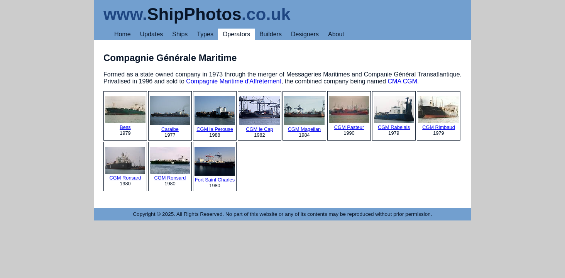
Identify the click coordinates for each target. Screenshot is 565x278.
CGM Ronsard (125, 164)
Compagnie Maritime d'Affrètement (233, 81)
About (336, 34)
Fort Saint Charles (215, 165)
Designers (305, 34)
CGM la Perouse (215, 114)
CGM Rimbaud (438, 113)
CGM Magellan (304, 114)
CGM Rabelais (394, 113)
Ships (180, 34)
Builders (270, 34)
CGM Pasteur (349, 113)
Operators (236, 34)
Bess (125, 113)
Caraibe (170, 114)
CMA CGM (402, 81)
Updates (151, 34)
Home (122, 34)
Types (205, 34)
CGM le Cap (259, 114)
